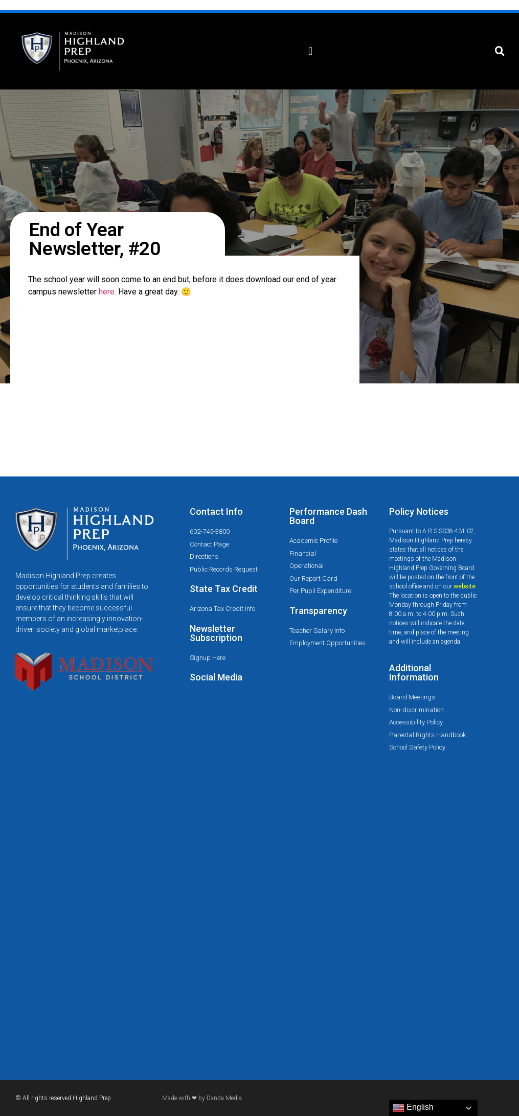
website (465, 586)
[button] (310, 51)
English (413, 1108)
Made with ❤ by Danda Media (202, 1098)
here (107, 292)
